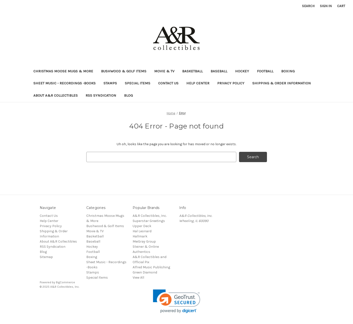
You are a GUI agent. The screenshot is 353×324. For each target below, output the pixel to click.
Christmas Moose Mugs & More (63, 71)
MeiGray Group (144, 241)
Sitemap (46, 257)
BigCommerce (65, 282)
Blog (128, 95)
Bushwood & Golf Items (123, 71)
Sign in (326, 6)
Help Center (197, 83)
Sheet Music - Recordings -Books (64, 83)
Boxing (288, 71)
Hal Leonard (142, 231)
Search (308, 6)
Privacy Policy (230, 83)
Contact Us (168, 83)
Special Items (137, 83)
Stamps (110, 83)
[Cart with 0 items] (341, 6)
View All (138, 277)
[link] (176, 301)
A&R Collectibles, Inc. (150, 216)
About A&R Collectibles (55, 95)
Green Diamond (145, 272)
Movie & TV (164, 71)
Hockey (242, 71)
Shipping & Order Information (281, 83)
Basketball (192, 71)
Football (265, 71)
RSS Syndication (101, 95)
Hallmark (140, 236)
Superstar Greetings (149, 221)
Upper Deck (142, 226)
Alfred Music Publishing (151, 267)
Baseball (219, 71)
